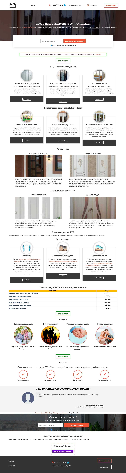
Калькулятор (92, 5)
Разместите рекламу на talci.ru (63, 451)
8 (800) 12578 (57, 5)
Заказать (26, 99)
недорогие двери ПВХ (29, 27)
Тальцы (11, 461)
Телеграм (98, 54)
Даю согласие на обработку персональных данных (63, 45)
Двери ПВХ (44, 413)
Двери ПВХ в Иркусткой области (58, 413)
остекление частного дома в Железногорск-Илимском (63, 261)
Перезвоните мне (75, 5)
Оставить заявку (111, 5)
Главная (37, 413)
